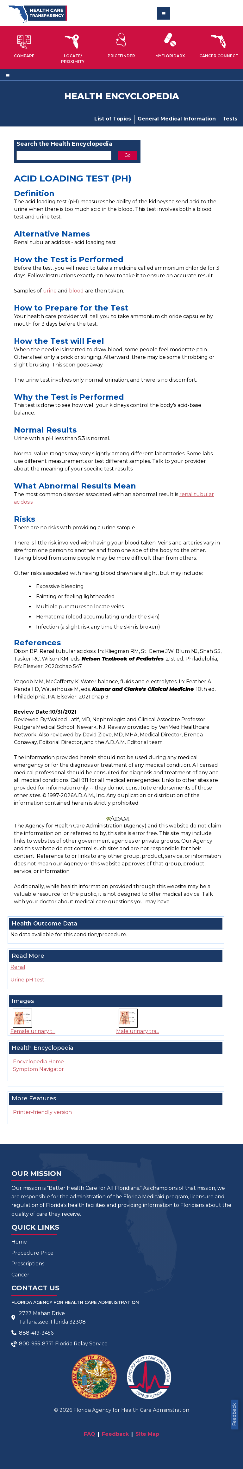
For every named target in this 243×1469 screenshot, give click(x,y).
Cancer (20, 1275)
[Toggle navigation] (163, 13)
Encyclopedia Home (38, 1062)
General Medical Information (177, 119)
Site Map (147, 1434)
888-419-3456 (36, 1333)
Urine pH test (27, 980)
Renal (17, 967)
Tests (229, 119)
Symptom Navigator (38, 1069)
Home (19, 1242)
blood (76, 291)
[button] (24, 45)
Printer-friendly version (42, 1112)
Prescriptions (27, 1264)
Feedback (234, 1414)
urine (50, 291)
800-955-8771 (36, 1344)
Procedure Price (32, 1253)
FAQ (89, 1434)
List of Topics (112, 119)
